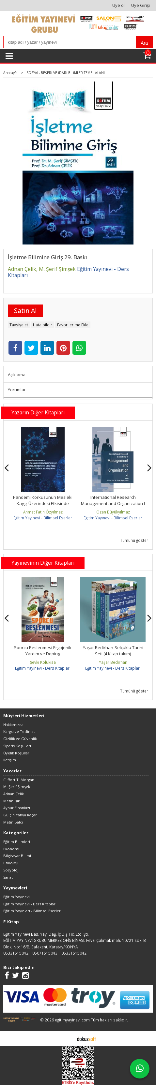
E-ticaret (68, 1038)
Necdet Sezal (43, 511)
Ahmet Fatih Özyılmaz (113, 511)
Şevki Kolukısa (113, 662)
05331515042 (15, 953)
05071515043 (44, 953)
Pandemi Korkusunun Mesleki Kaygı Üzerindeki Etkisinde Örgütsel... (113, 503)
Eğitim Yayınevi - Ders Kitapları (42, 668)
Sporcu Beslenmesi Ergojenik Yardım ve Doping (113, 651)
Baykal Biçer (43, 662)
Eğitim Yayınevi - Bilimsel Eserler (42, 517)
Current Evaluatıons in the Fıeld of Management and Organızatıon (42, 503)
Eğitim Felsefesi (43, 647)
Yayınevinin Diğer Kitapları (42, 562)
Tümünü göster (134, 540)
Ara (144, 43)
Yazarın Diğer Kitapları (38, 412)
